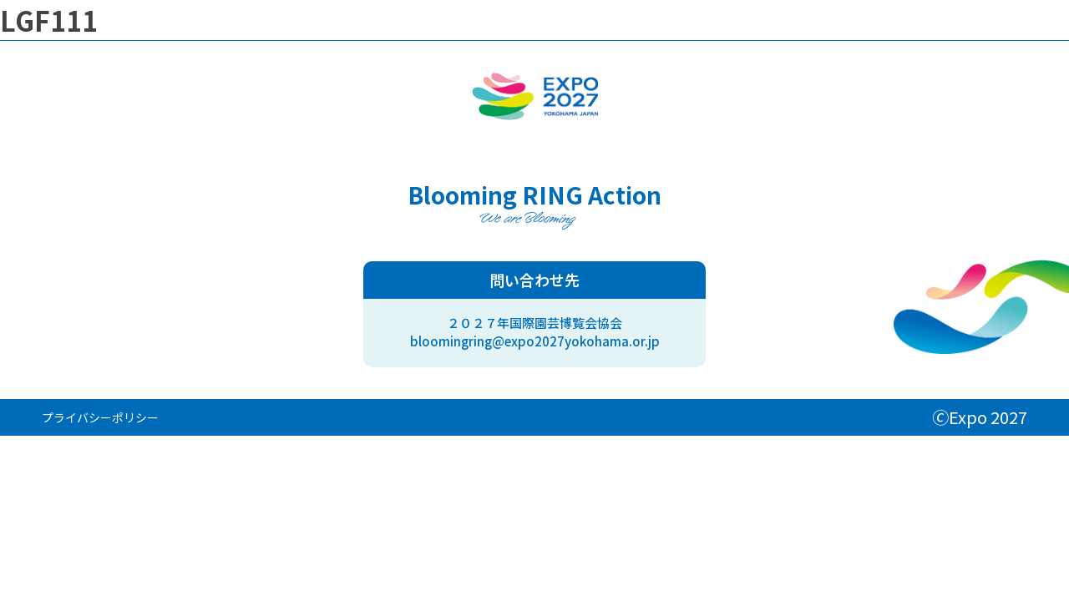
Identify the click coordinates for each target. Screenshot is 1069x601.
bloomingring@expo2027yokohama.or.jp (535, 341)
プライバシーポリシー (100, 417)
